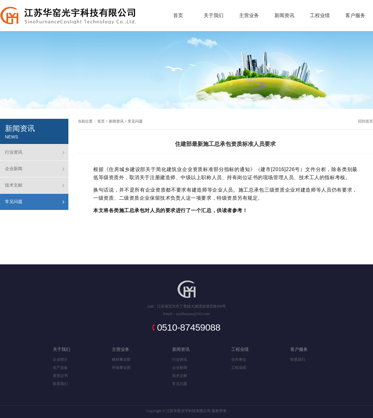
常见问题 (13, 201)
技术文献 (13, 185)
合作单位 (238, 359)
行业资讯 (13, 152)
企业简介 (60, 359)
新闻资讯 (284, 15)
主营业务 (249, 15)
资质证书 (60, 376)
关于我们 (213, 15)
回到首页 (365, 121)
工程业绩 (320, 15)
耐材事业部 (121, 359)
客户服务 (355, 15)
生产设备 (60, 367)
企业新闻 (13, 168)
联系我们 (60, 384)
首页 (178, 15)
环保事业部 (121, 367)
